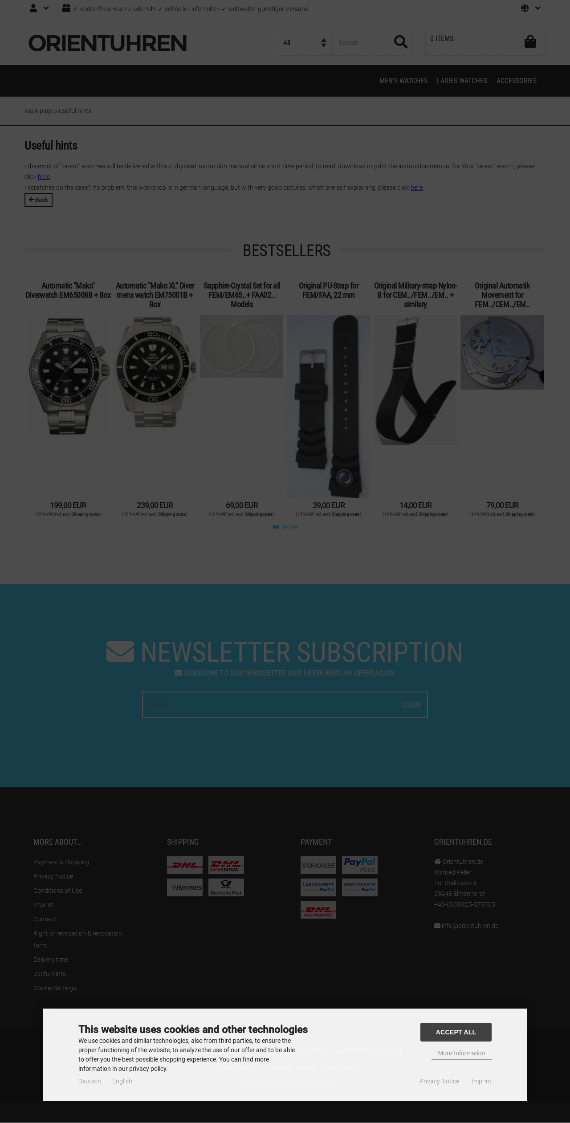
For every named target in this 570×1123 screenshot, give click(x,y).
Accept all (456, 1032)
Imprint (482, 1081)
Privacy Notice (439, 1081)
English (122, 1081)
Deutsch (89, 1081)
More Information (461, 1053)
